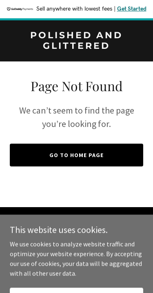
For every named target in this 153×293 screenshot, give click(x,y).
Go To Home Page (76, 155)
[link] (76, 46)
